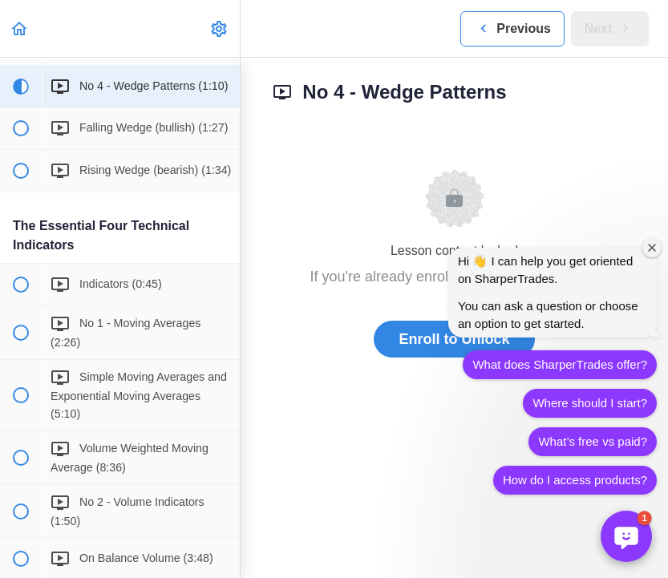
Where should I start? (589, 403)
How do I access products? (575, 480)
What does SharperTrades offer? (559, 364)
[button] (20, 28)
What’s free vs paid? (592, 441)
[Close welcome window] (652, 247)
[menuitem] (220, 28)
